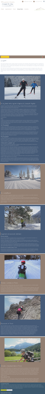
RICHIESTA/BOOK (4, 12)
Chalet (2, 8)
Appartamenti (8, 8)
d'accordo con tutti (3, 390)
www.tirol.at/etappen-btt (5, 342)
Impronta (9, 392)
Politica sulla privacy (4, 392)
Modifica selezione (9, 390)
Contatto (26, 8)
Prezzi (14, 8)
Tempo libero (20, 8)
